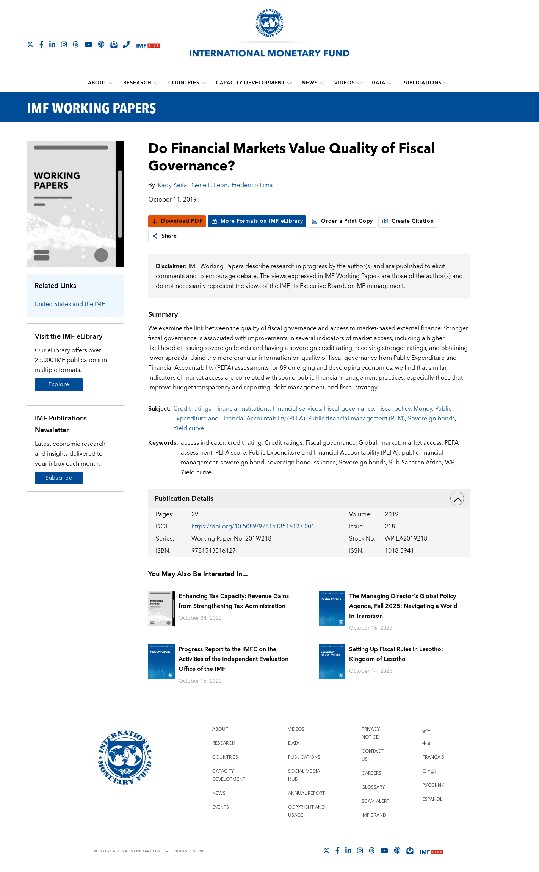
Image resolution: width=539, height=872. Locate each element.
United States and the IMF (69, 304)
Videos (344, 83)
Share (164, 236)
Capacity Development (250, 83)
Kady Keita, (173, 185)
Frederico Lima (252, 185)
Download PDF (176, 221)
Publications (422, 83)
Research (137, 83)
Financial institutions (242, 408)
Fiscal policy (394, 408)
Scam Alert (375, 801)
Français (433, 757)
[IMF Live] (148, 45)
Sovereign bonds (431, 418)
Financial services (297, 408)
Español (432, 799)
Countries (183, 83)
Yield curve (188, 428)
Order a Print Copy (342, 221)
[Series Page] (75, 203)
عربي (426, 729)
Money (423, 408)
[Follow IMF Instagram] (64, 44)
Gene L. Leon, (210, 185)
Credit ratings (192, 408)
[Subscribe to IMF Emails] (113, 44)
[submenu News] (322, 82)
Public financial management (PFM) (356, 418)
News (310, 83)
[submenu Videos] (359, 82)
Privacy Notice (371, 733)
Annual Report (306, 793)
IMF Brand (374, 815)
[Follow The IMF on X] (30, 44)
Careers (371, 773)
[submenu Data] (390, 82)
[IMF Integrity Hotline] (126, 44)
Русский (433, 785)
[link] (155, 236)
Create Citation (408, 221)
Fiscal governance (349, 408)
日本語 (429, 771)
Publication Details (309, 498)
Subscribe (58, 478)
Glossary (373, 787)
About (97, 83)
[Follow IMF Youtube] (88, 44)
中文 (426, 743)
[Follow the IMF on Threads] (76, 44)
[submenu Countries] (203, 82)
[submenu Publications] (446, 82)
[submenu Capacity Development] (289, 82)
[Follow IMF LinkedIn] (52, 44)
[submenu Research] (156, 82)
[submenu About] (111, 82)
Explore (59, 384)
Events (220, 807)
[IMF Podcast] (101, 44)
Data (378, 83)
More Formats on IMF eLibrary (257, 221)
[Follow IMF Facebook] (41, 44)
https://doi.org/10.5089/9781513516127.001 (253, 526)
